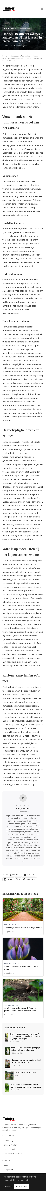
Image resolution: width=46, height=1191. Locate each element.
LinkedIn (8, 879)
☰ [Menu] (42, 8)
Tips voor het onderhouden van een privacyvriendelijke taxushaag (26, 1085)
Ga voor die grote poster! (26, 1072)
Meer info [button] (25, 1180)
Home (4, 56)
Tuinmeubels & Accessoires (20, 56)
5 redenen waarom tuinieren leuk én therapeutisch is (26, 1061)
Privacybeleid (7, 1169)
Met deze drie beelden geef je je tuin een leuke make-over (25, 1049)
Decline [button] (8, 1187)
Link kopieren (29, 879)
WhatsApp (15, 875)
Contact (5, 1165)
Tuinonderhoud (8, 1149)
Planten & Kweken (9, 1145)
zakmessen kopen (32, 103)
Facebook (29, 875)
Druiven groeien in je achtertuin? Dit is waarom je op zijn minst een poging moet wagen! (25, 1036)
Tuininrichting (7, 1140)
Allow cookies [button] (21, 1187)
